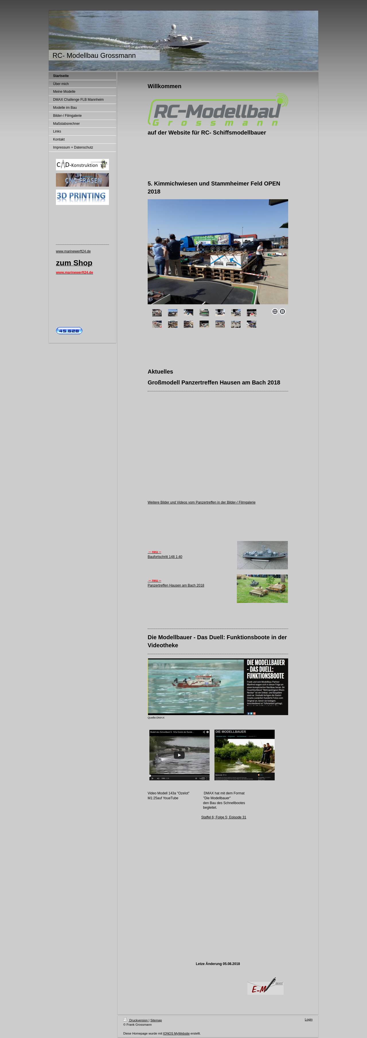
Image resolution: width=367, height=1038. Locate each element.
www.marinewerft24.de (73, 251)
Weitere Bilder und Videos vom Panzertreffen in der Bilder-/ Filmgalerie (201, 502)
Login (309, 1019)
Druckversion (136, 1020)
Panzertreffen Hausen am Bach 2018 (176, 585)
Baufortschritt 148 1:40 (165, 557)
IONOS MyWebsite (176, 1033)
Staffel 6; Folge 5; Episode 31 (223, 817)
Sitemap (156, 1020)
